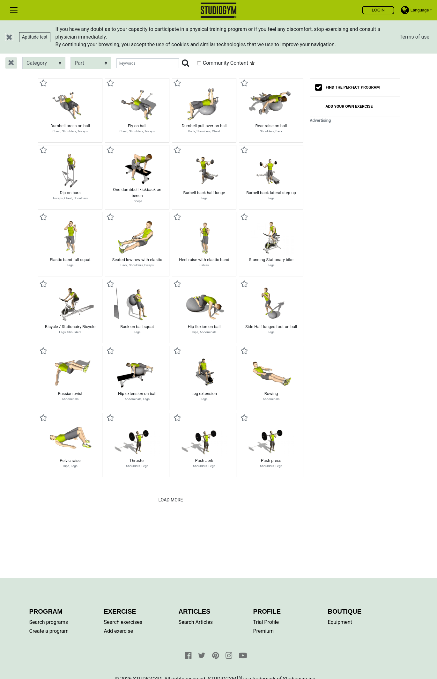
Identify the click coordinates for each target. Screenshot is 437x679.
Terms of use (414, 37)
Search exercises (123, 622)
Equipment (340, 622)
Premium (263, 631)
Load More (171, 499)
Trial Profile (266, 622)
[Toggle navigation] (13, 10)
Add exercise (118, 631)
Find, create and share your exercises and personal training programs (219, 10)
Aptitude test (35, 37)
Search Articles (196, 622)
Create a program (49, 631)
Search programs (48, 622)
